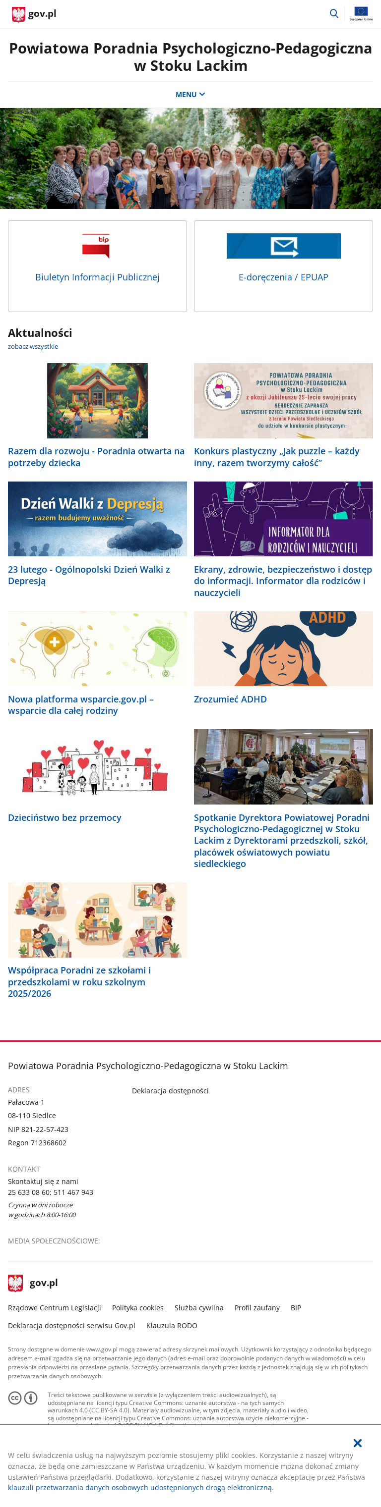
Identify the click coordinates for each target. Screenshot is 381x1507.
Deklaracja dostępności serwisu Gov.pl (71, 1325)
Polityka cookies (138, 1307)
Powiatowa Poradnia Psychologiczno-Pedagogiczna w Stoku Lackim (191, 56)
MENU (190, 94)
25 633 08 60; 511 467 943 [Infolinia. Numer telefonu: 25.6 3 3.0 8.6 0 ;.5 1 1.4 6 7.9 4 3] (50, 1192)
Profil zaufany (257, 1307)
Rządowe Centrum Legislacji (54, 1307)
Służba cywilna (199, 1307)
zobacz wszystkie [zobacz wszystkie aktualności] (33, 346)
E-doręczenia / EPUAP (284, 258)
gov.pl (33, 1283)
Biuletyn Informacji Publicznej (97, 258)
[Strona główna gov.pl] (34, 15)
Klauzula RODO (171, 1325)
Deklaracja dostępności (170, 1090)
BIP (296, 1307)
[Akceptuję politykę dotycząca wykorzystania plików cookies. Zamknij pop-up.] (357, 1443)
